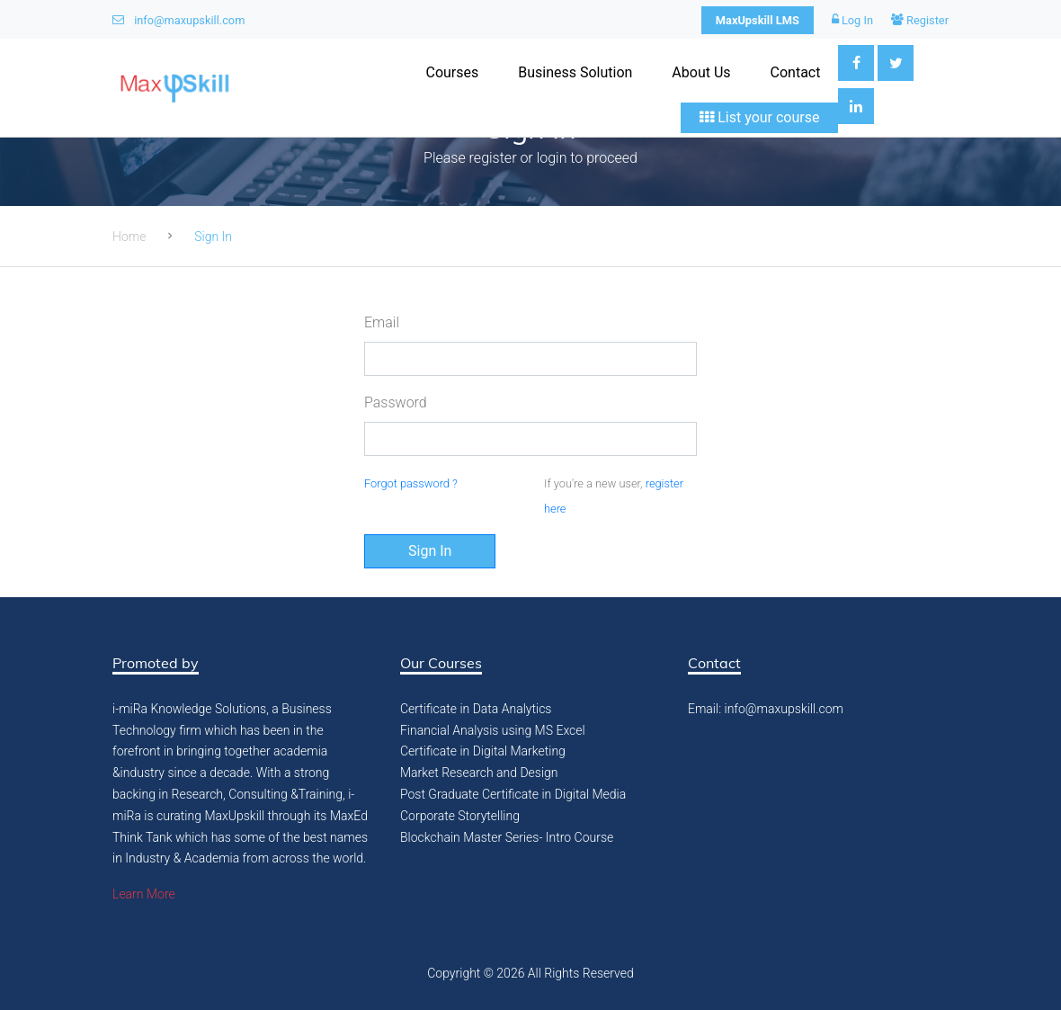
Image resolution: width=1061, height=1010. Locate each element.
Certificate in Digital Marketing (483, 751)
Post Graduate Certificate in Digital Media (513, 794)
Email (381, 322)
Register (920, 20)
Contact (796, 72)
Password (395, 402)
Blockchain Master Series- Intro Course (506, 837)
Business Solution (575, 72)
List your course (759, 117)
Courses (451, 72)
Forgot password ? (411, 483)
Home (129, 236)
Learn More (143, 894)
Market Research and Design (479, 772)
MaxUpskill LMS (757, 20)
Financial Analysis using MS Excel (492, 730)
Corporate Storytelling (460, 816)
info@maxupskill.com (178, 20)
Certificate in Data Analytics (475, 709)
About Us (701, 72)
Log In (852, 20)
